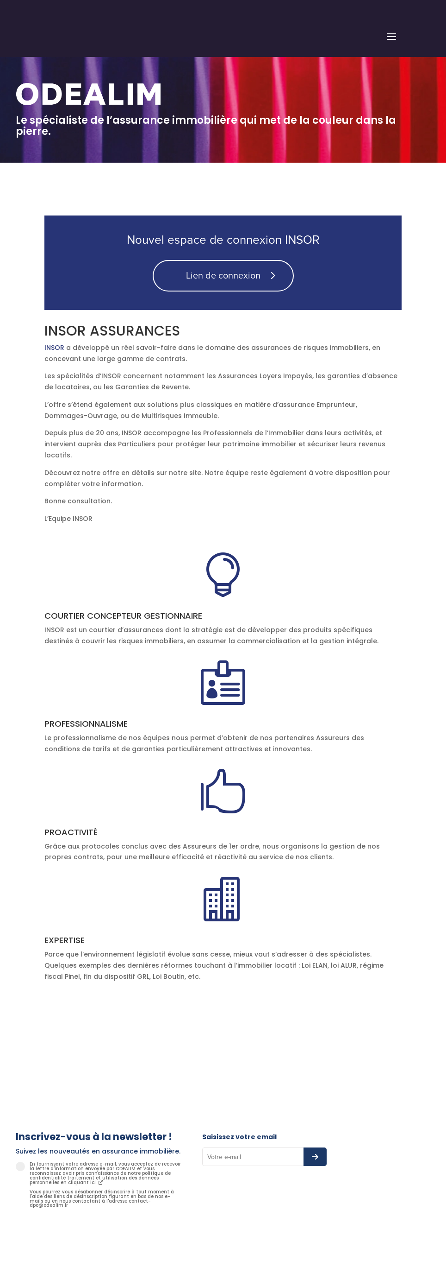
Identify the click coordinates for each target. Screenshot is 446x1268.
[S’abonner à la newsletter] (315, 1157)
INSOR (54, 347)
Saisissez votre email (239, 1136)
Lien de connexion (223, 275)
